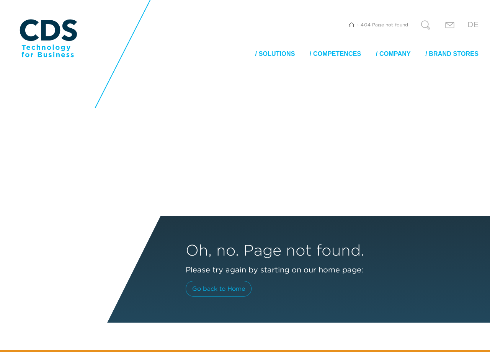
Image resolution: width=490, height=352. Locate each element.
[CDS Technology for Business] (48, 38)
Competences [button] (337, 54)
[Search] (426, 26)
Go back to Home (218, 288)
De (473, 24)
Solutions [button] (277, 54)
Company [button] (395, 54)
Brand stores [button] (454, 54)
